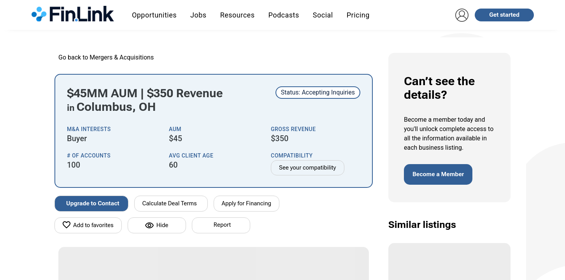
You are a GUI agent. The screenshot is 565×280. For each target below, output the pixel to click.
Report (222, 224)
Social (323, 15)
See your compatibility (307, 167)
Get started (504, 14)
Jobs (198, 15)
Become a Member (438, 174)
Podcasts (283, 15)
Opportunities (154, 15)
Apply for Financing (247, 203)
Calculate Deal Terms (169, 203)
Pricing (358, 15)
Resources (237, 15)
